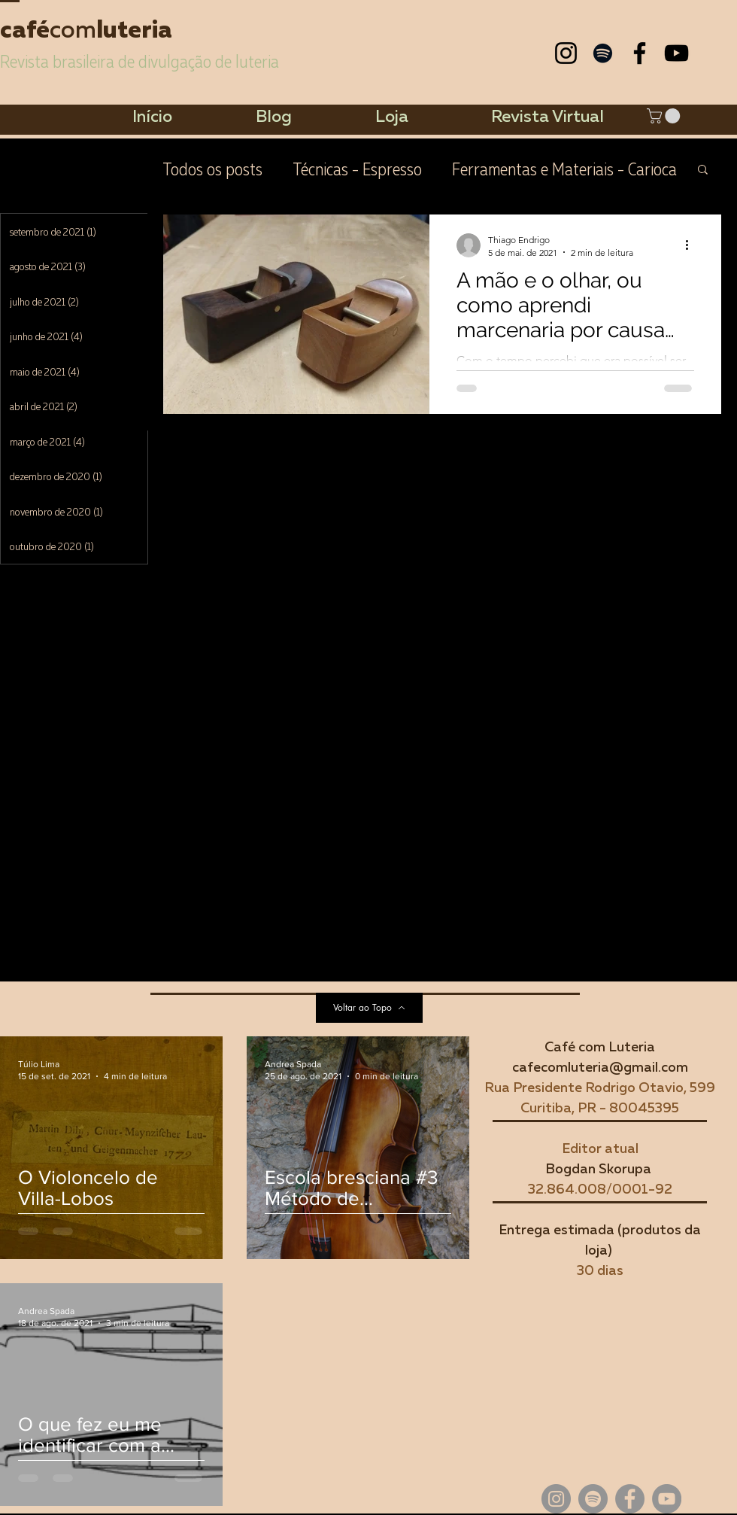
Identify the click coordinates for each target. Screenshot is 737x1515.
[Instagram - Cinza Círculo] (556, 1498)
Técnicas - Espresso (357, 168)
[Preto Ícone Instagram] (566, 53)
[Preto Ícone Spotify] (602, 53)
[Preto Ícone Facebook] (639, 53)
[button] (665, 115)
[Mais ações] (692, 245)
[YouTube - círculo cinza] (666, 1498)
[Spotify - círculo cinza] (593, 1498)
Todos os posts (212, 168)
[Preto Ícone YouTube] (676, 53)
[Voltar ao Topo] (369, 1008)
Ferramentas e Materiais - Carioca (564, 168)
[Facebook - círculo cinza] (629, 1498)
